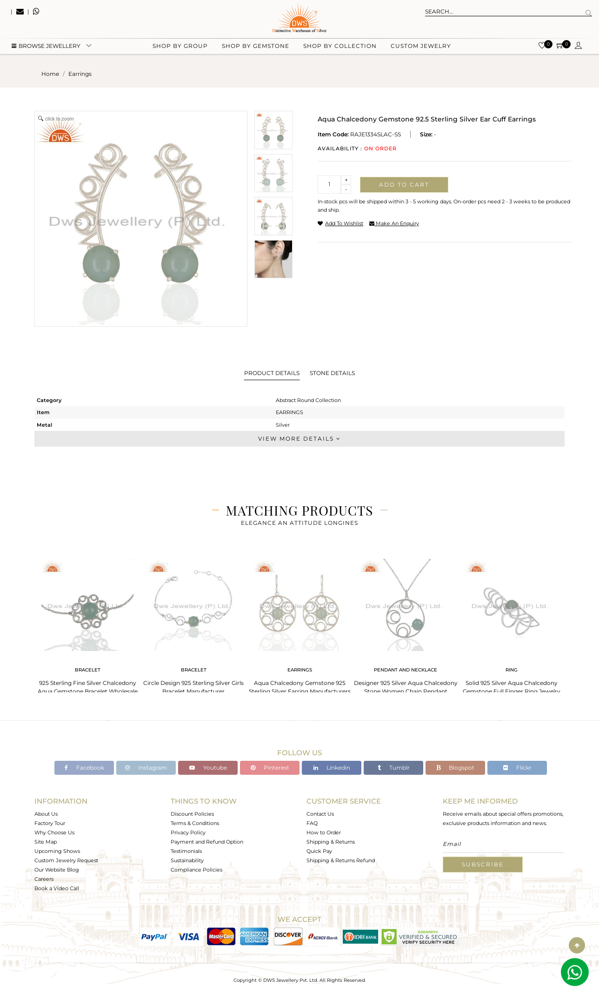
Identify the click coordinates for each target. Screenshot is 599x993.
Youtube (208, 767)
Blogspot (455, 767)
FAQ (312, 823)
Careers (43, 879)
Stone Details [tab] (332, 372)
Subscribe (483, 864)
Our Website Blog (56, 869)
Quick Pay (319, 851)
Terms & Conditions (195, 823)
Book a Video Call (56, 888)
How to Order (323, 832)
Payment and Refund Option (207, 842)
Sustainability (187, 860)
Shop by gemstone (255, 46)
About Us (46, 814)
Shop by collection (340, 46)
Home (50, 73)
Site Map (45, 842)
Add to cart (404, 184)
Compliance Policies (196, 869)
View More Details (299, 438)
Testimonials (186, 851)
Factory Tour (49, 823)
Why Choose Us (54, 832)
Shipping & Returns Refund (340, 860)
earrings (80, 73)
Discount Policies (192, 814)
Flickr (517, 767)
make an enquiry (394, 223)
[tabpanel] (87, 623)
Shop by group (180, 46)
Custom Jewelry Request (66, 860)
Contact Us (320, 814)
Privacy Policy (188, 832)
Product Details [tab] (272, 372)
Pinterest (270, 767)
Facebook (84, 767)
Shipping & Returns (330, 842)
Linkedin (331, 767)
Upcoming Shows (57, 851)
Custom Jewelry (421, 46)
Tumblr (394, 767)
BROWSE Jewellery (46, 46)
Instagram (146, 767)
